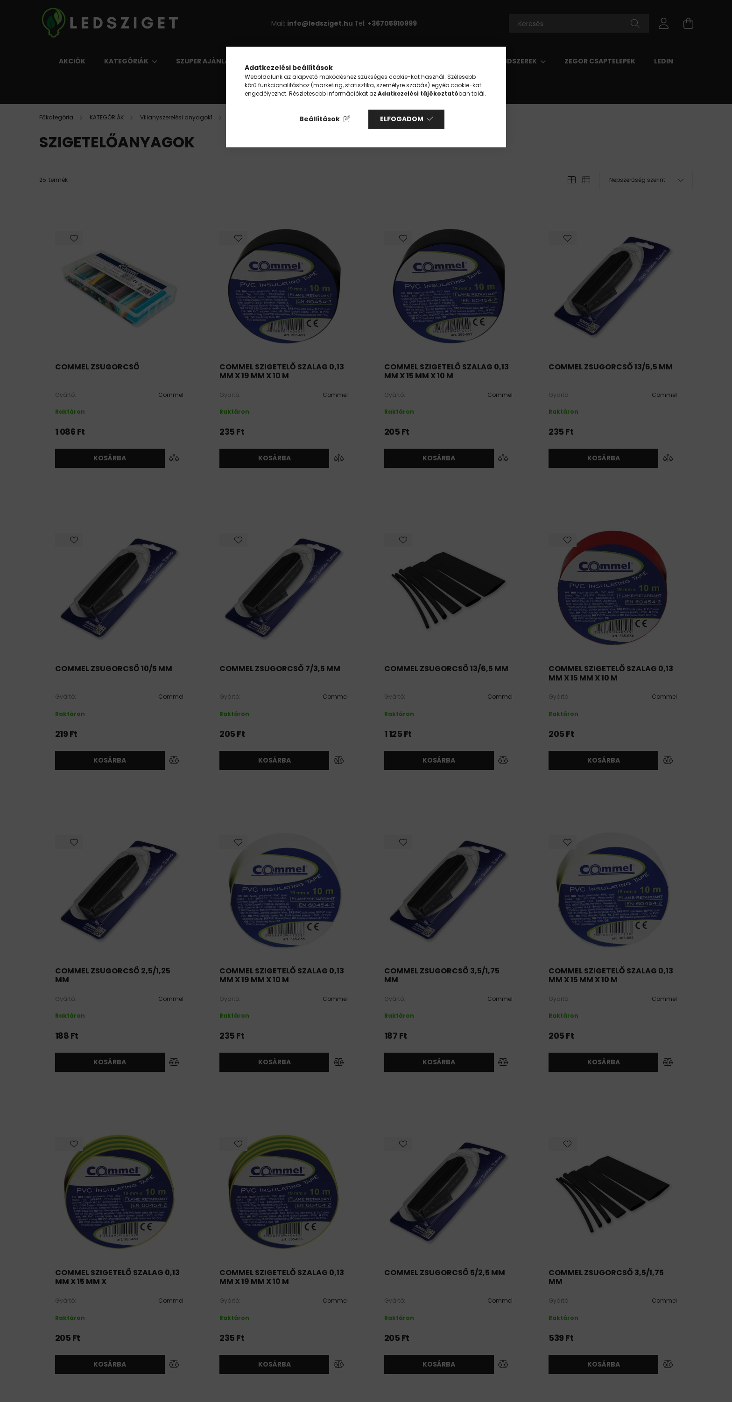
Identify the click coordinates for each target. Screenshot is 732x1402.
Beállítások (319, 119)
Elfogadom (401, 119)
